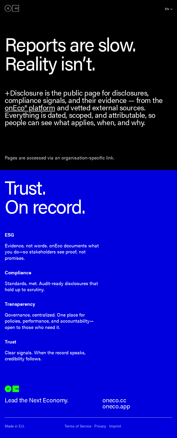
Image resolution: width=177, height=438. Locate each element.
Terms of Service (78, 425)
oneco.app (116, 406)
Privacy (100, 425)
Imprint (115, 425)
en (167, 8)
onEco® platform (30, 107)
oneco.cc (114, 400)
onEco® (12, 8)
